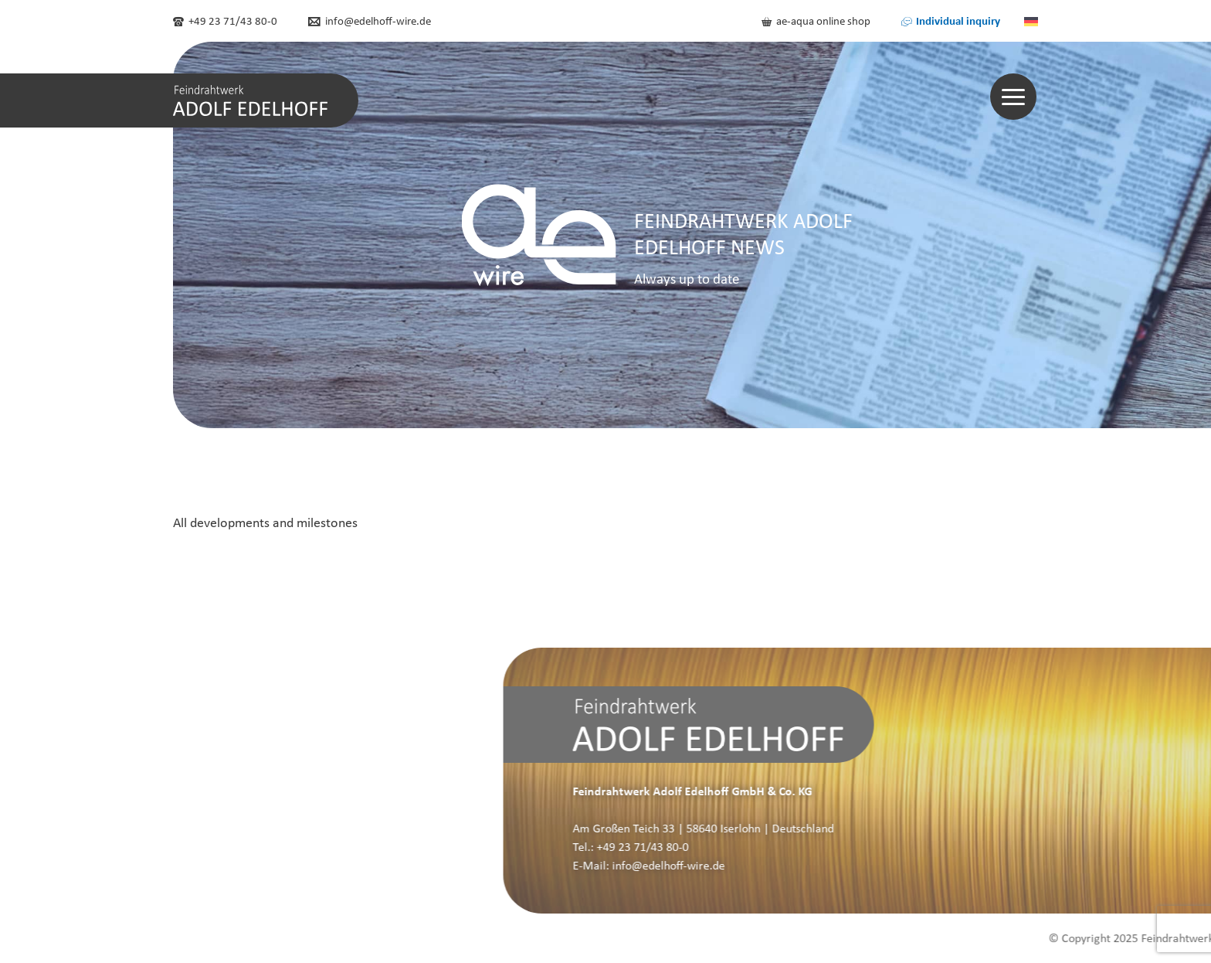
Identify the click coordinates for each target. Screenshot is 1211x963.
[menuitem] (1031, 21)
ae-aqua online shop (816, 21)
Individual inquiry (950, 20)
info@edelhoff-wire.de (369, 21)
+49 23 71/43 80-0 (225, 21)
